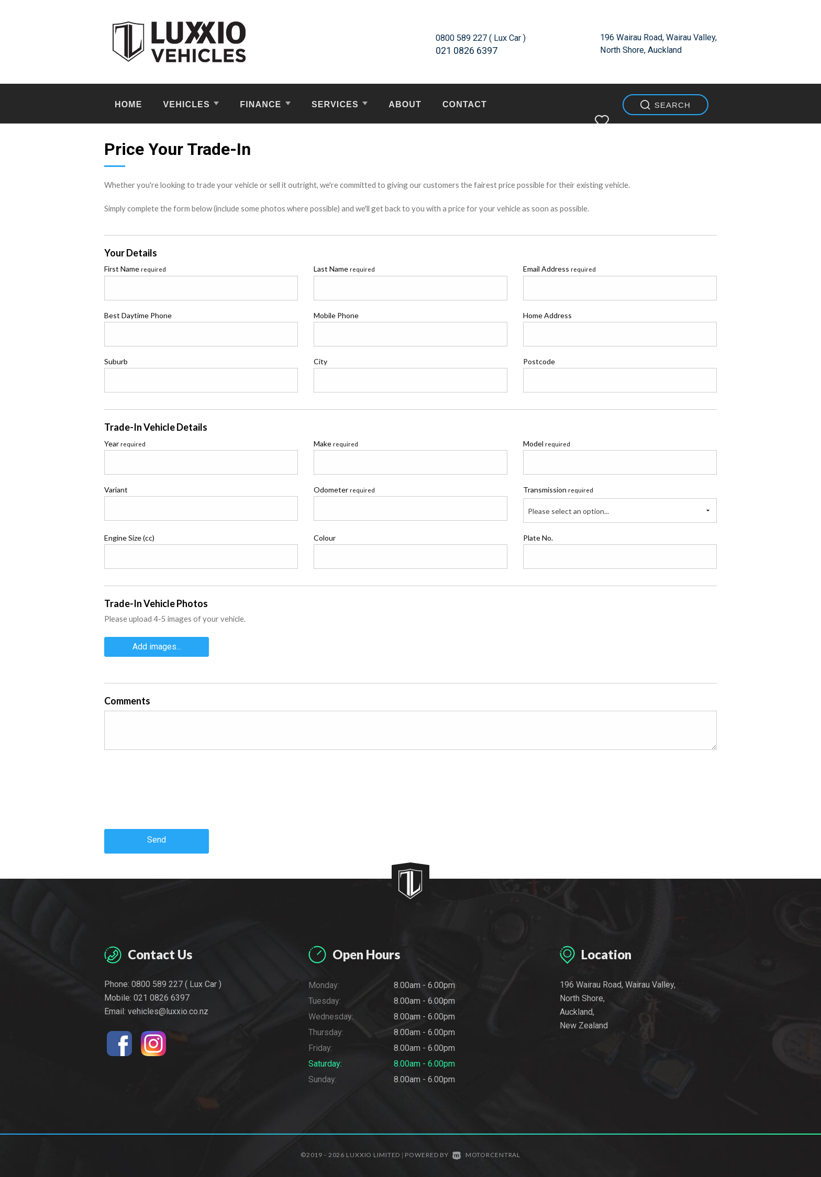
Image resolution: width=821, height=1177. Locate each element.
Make (336, 443)
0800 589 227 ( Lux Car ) (486, 37)
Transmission (558, 489)
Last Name (344, 268)
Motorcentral (486, 1150)
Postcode (539, 361)
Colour (325, 537)
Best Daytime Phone (138, 315)
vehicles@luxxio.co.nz (168, 1007)
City (320, 361)
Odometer (344, 489)
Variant (116, 489)
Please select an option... (568, 511)
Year (125, 443)
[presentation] (183, 795)
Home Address (547, 315)
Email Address (559, 268)
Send (156, 837)
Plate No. (538, 537)
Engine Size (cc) (129, 537)
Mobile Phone (336, 315)
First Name (135, 268)
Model (546, 443)
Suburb (116, 361)
